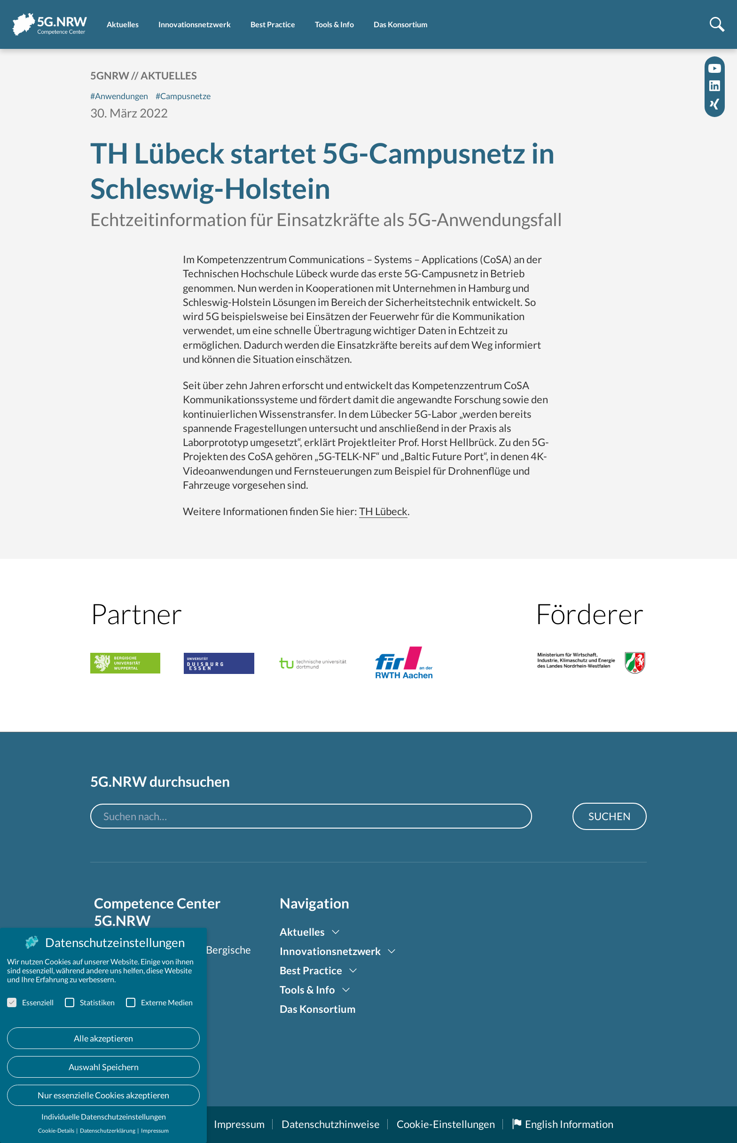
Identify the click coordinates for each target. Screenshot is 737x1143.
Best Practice (311, 970)
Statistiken (90, 1002)
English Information (562, 1124)
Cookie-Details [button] (56, 1130)
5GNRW (109, 75)
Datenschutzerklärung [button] (108, 1130)
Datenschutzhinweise (331, 1124)
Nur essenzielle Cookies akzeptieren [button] (103, 1095)
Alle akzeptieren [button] (103, 1038)
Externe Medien (159, 1002)
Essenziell (30, 1002)
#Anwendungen (119, 96)
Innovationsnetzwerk (330, 951)
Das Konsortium (318, 1008)
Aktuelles (169, 75)
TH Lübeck (383, 511)
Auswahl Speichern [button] (104, 1067)
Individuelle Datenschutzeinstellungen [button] (103, 1116)
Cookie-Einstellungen (446, 1124)
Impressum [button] (155, 1130)
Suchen (609, 816)
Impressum (239, 1124)
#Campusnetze (183, 96)
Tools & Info (307, 989)
